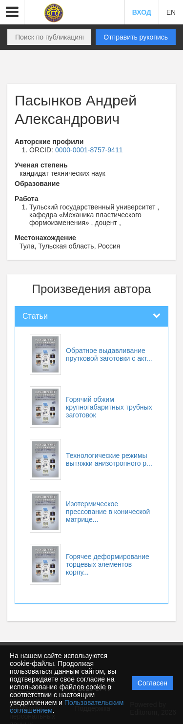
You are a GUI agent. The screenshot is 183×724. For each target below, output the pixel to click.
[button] (12, 12)
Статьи (35, 316)
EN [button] (171, 12)
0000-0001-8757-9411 (89, 150)
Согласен (152, 683)
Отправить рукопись (135, 37)
